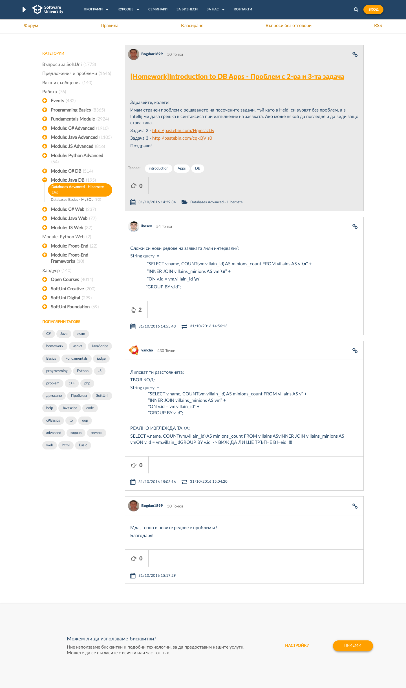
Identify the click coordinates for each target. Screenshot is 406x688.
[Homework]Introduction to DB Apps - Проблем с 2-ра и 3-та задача (237, 77)
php (87, 383)
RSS (378, 25)
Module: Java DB (73, 180)
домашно (54, 396)
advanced (53, 433)
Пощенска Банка (250, 603)
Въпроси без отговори (289, 25)
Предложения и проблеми (76, 73)
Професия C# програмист (65, 603)
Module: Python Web (66, 237)
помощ (96, 433)
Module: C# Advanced (80, 128)
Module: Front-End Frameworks (69, 259)
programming (57, 371)
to (71, 420)
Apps (182, 168)
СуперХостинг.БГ (250, 577)
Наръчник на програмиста (66, 585)
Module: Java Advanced (81, 137)
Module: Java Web (73, 218)
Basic (83, 445)
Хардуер (56, 271)
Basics (51, 358)
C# (48, 334)
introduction (158, 168)
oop (85, 420)
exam (81, 334)
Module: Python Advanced (77, 159)
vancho (147, 317)
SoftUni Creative (73, 289)
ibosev (146, 209)
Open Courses (72, 280)
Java (63, 334)
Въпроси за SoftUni (69, 64)
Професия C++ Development (125, 581)
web (49, 445)
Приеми (352, 646)
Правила (109, 25)
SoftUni (102, 396)
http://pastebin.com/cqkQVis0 (182, 138)
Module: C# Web (73, 209)
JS (100, 371)
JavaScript (100, 346)
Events (63, 101)
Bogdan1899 (152, 54)
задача (75, 433)
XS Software (246, 568)
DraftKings (244, 594)
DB (197, 168)
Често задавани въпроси (64, 568)
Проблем (79, 396)
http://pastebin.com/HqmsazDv (183, 130)
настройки (296, 646)
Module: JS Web (71, 228)
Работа (54, 92)
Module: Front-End (74, 246)
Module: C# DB (72, 171)
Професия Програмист (63, 594)
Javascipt (69, 408)
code (90, 408)
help (49, 408)
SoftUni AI (176, 585)
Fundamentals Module (80, 119)
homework (54, 346)
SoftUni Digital (71, 298)
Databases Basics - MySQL (76, 200)
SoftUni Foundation (75, 307)
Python (83, 371)
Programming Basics (78, 110)
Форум (31, 25)
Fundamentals (76, 358)
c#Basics (53, 420)
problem (52, 383)
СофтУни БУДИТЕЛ (185, 594)
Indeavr (241, 585)
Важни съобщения (67, 83)
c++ (72, 383)
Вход (373, 9)
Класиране (192, 25)
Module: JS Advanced (78, 146)
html (66, 445)
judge (101, 358)
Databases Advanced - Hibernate (77, 190)
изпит (77, 346)
